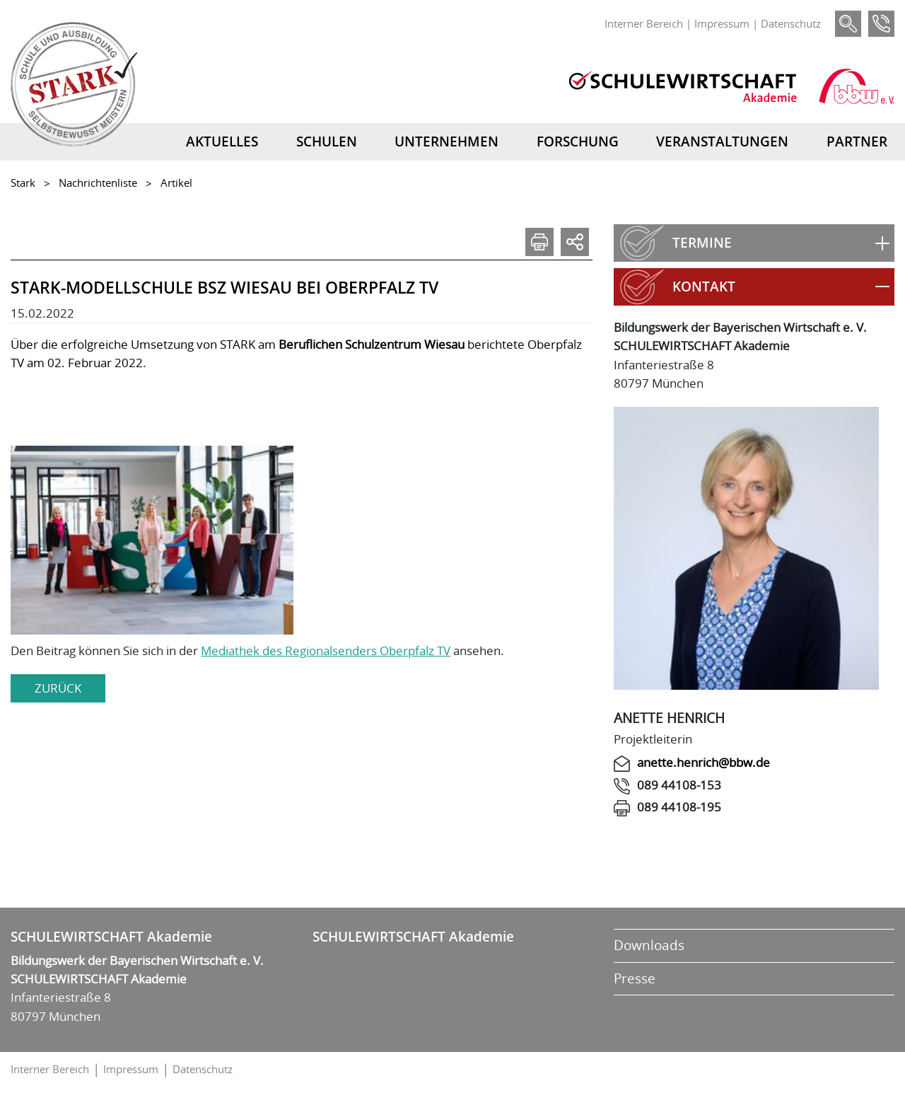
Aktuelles (222, 141)
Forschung (578, 141)
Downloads (649, 945)
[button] (754, 243)
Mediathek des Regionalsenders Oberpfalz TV (325, 650)
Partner (857, 141)
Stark (23, 182)
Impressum (721, 23)
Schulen (326, 141)
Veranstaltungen (722, 141)
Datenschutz (791, 23)
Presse (634, 978)
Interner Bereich (644, 23)
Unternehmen (446, 141)
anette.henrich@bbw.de (703, 762)
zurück (58, 688)
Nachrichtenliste (98, 182)
